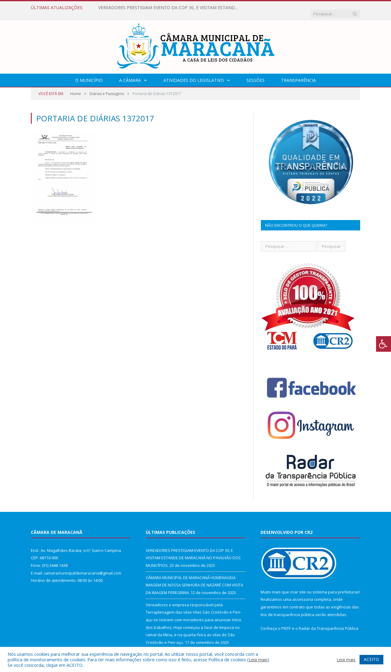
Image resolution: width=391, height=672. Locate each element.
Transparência (298, 74)
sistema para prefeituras (335, 586)
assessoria (302, 593)
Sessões (256, 74)
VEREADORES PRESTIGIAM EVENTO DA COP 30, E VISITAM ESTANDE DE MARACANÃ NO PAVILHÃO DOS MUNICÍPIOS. (168, 7)
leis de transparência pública (287, 608)
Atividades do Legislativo (193, 74)
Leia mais (258, 659)
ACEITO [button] (371, 659)
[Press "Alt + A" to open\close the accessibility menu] (383, 344)
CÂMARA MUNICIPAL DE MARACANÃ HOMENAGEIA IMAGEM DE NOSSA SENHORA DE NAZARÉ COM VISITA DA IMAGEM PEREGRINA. (194, 579)
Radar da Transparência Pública (328, 622)
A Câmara (130, 74)
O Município (89, 74)
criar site (298, 586)
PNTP (286, 622)
